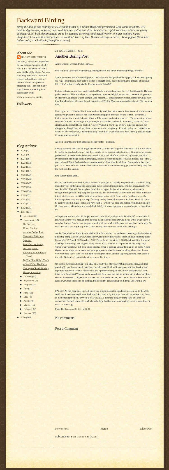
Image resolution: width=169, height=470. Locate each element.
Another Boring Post (33, 232)
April (27, 300)
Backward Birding (41, 20)
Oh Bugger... (29, 224)
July (26, 288)
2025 (23, 154)
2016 (23, 191)
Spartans (27, 240)
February (28, 309)
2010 (23, 317)
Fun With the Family (33, 244)
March (27, 304)
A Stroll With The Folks (35, 264)
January (28, 313)
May (26, 296)
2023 (23, 162)
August (27, 284)
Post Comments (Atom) (84, 436)
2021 (23, 170)
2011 (23, 211)
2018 (23, 183)
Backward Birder (33, 57)
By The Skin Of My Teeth (36, 260)
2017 (23, 187)
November (29, 220)
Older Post (146, 428)
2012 (23, 207)
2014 (23, 199)
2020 (23, 175)
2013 (23, 203)
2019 (23, 179)
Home (104, 428)
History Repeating (32, 272)
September (29, 280)
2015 (23, 195)
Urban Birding (30, 228)
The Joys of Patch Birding (36, 268)
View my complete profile (30, 97)
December (29, 215)
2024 (23, 158)
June (26, 292)
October (28, 276)
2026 (23, 150)
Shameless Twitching (33, 236)
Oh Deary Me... (30, 248)
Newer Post (62, 428)
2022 (23, 166)
